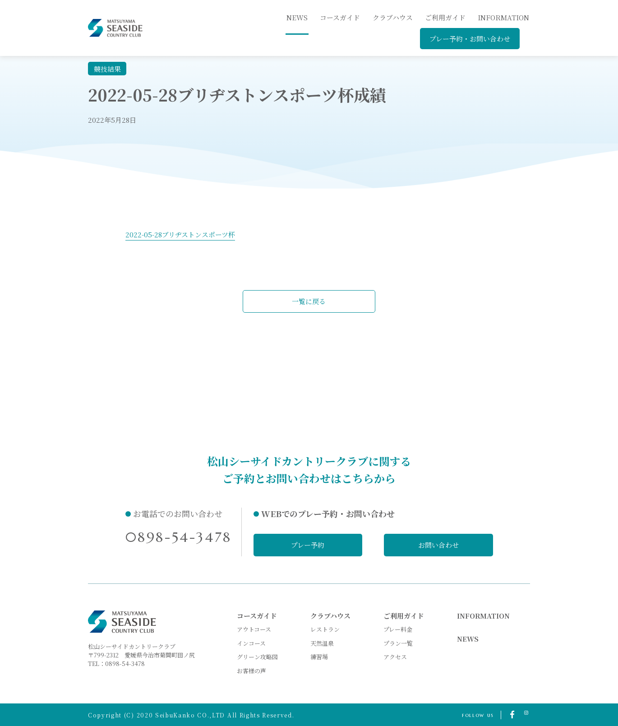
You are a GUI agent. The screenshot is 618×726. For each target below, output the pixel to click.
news (297, 17)
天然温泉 (322, 642)
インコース (251, 642)
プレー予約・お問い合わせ (469, 38)
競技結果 (107, 69)
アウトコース (254, 629)
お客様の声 (251, 670)
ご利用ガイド (445, 17)
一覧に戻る (309, 301)
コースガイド (340, 17)
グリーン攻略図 (257, 656)
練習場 (319, 656)
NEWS (468, 638)
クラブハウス (393, 17)
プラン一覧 (398, 642)
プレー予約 (307, 545)
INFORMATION (503, 17)
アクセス (395, 656)
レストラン (325, 629)
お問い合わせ (439, 545)
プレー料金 (397, 629)
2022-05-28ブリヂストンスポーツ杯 (180, 234)
